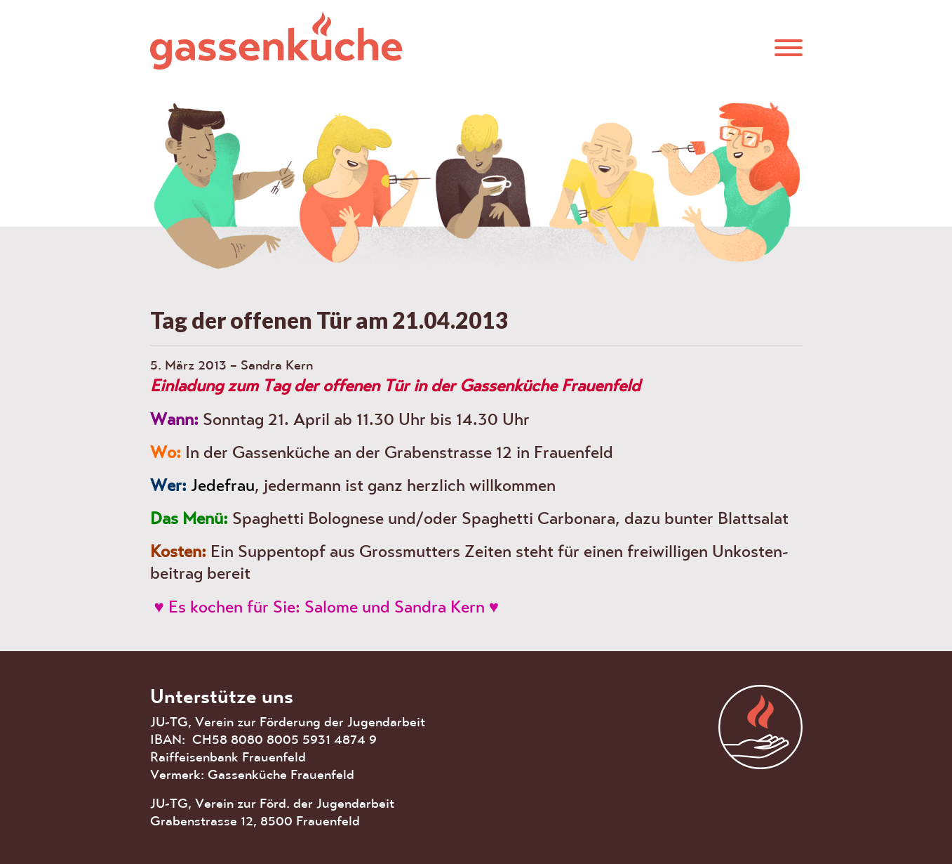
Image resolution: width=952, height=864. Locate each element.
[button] (788, 46)
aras (760, 727)
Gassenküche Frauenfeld (276, 40)
